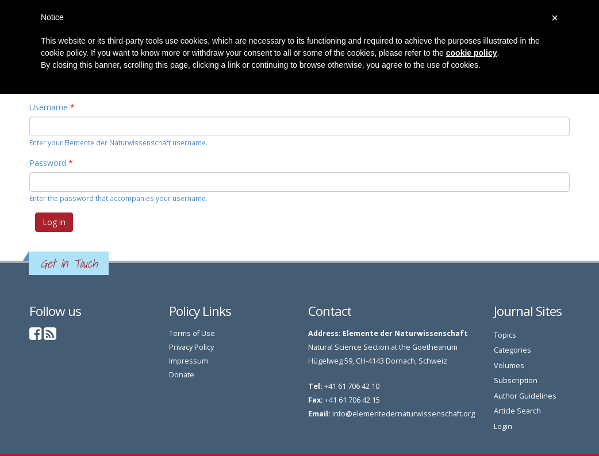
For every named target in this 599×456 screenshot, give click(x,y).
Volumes (509, 365)
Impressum (188, 361)
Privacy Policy (191, 347)
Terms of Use (192, 333)
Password (51, 162)
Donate (181, 375)
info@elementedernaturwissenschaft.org (403, 414)
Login (503, 426)
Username (52, 107)
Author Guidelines (525, 396)
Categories (512, 350)
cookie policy (471, 52)
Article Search (517, 411)
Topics (505, 335)
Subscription (515, 380)
